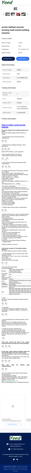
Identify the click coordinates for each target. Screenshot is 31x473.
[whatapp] (14, 459)
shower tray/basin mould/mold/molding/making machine (11, 419)
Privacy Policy (7, 466)
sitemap (14, 466)
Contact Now (22, 58)
